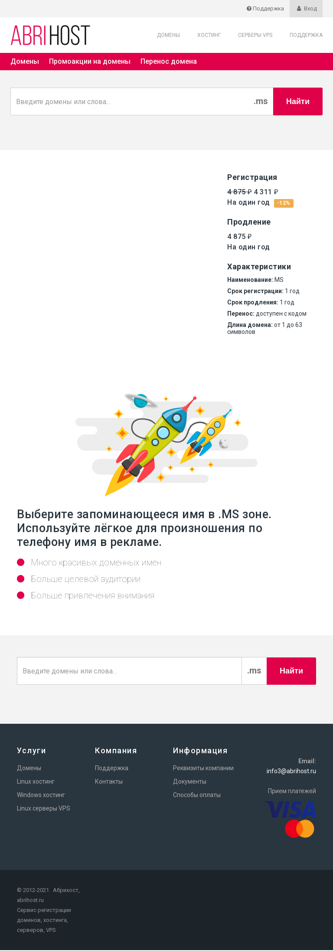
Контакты (109, 782)
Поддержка (306, 35)
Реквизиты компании (203, 768)
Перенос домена (168, 61)
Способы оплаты (197, 795)
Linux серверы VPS (43, 809)
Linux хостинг (36, 782)
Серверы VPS (255, 35)
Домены (168, 35)
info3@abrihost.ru (291, 771)
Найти (298, 101)
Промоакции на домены (90, 61)
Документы (189, 782)
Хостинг (209, 35)
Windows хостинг (41, 795)
